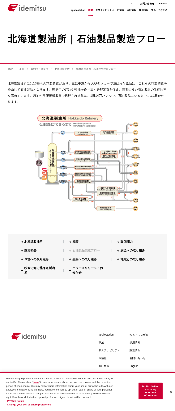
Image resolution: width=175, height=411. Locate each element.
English (163, 3)
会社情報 (104, 366)
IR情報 (103, 358)
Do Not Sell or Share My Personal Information (150, 393)
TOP (10, 68)
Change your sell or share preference (29, 406)
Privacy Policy (15, 402)
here (36, 384)
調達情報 (135, 350)
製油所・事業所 (39, 68)
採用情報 (135, 342)
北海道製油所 (62, 68)
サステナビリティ (109, 350)
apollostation (106, 334)
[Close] (171, 394)
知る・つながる (139, 334)
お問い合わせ (147, 3)
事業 (21, 68)
